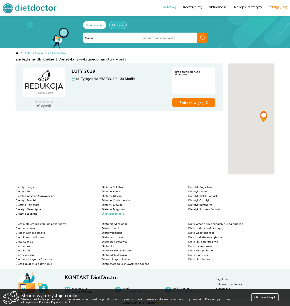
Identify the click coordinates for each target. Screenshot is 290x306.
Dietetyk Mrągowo (113, 209)
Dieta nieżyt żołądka (115, 224)
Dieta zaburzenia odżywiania (34, 263)
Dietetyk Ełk (23, 191)
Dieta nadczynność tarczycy (205, 228)
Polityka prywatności (229, 284)
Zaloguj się (277, 6)
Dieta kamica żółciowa (30, 237)
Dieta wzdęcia (24, 241)
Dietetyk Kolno (197, 191)
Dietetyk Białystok (27, 187)
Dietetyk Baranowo (200, 204)
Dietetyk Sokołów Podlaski (205, 209)
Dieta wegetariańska (201, 232)
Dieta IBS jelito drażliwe (203, 241)
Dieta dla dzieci (198, 255)
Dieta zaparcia (111, 228)
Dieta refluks (23, 246)
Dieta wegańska (112, 232)
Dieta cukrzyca (25, 255)
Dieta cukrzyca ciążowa (116, 259)
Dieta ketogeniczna (200, 250)
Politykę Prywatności (55, 302)
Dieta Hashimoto (199, 259)
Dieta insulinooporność (30, 232)
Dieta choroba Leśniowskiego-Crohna (125, 263)
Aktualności (223, 288)
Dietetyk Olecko (112, 196)
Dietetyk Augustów (200, 187)
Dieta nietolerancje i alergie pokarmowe (41, 224)
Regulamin (222, 279)
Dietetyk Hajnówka (27, 204)
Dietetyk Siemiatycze (28, 209)
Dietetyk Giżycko (112, 204)
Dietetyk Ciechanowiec (116, 200)
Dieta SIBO (108, 246)
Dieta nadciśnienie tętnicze (205, 237)
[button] (263, 116)
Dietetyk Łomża (112, 191)
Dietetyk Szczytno (27, 213)
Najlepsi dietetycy (248, 6)
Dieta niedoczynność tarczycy (34, 259)
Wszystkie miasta (113, 214)
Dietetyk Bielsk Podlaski (203, 196)
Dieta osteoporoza (200, 246)
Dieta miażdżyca (112, 237)
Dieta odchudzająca (114, 255)
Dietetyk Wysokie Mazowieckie (35, 196)
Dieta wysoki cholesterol (117, 250)
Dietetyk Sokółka (112, 187)
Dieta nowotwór (26, 228)
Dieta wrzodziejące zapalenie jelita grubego (215, 224)
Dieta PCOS (23, 250)
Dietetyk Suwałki (26, 200)
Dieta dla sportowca (114, 241)
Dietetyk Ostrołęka (199, 200)
